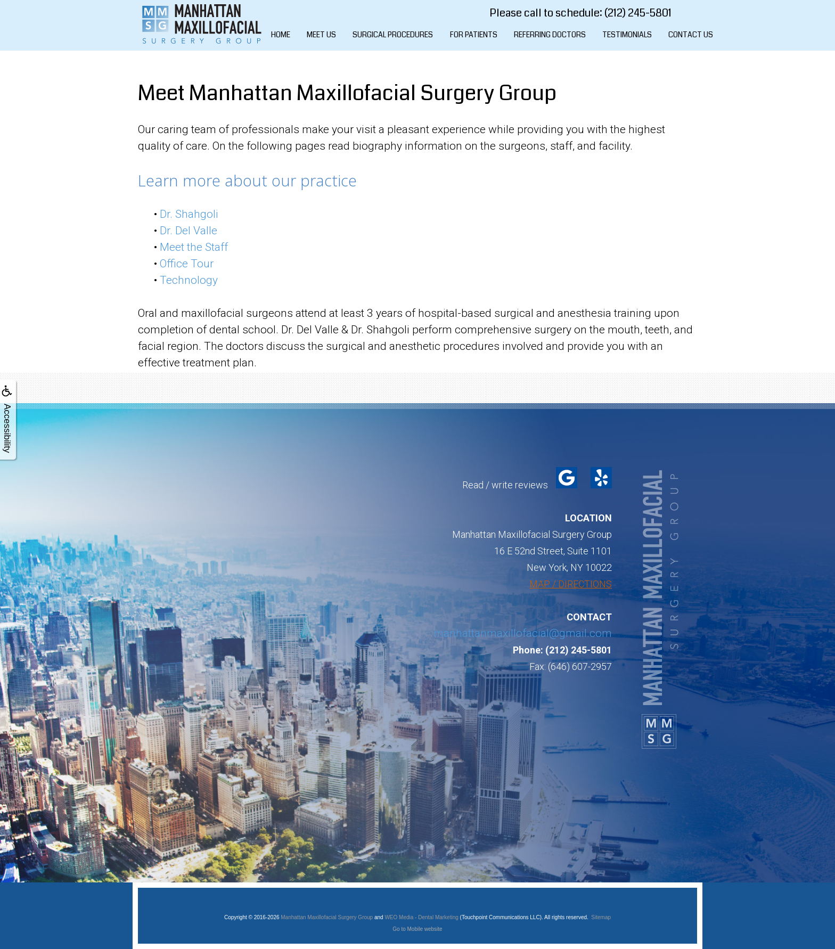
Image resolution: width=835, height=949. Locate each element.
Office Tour (187, 263)
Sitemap (601, 917)
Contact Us (690, 34)
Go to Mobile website (417, 929)
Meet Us (321, 34)
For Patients (473, 34)
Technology (189, 280)
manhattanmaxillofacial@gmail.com (522, 633)
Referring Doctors (550, 34)
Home (280, 34)
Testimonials (627, 34)
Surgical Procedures (393, 34)
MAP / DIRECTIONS (570, 584)
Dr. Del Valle (188, 230)
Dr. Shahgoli (189, 214)
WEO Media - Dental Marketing (421, 917)
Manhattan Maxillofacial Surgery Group (327, 917)
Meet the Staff (194, 247)
